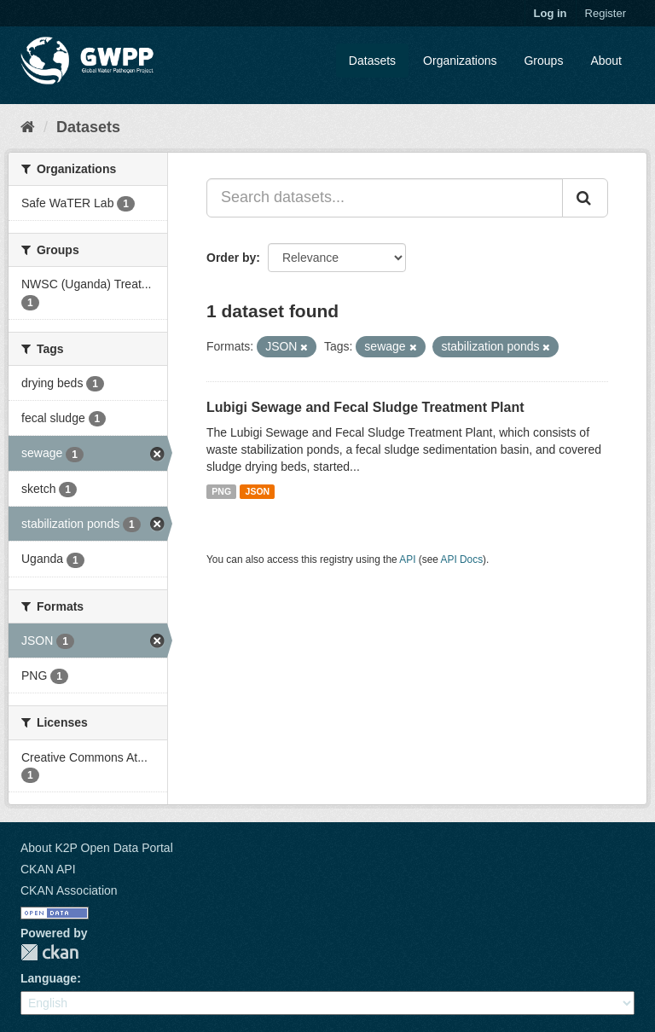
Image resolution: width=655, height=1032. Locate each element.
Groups (543, 60)
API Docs (462, 559)
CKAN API (48, 869)
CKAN (49, 952)
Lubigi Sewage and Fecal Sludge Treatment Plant (365, 407)
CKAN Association (69, 890)
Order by (231, 257)
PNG (221, 491)
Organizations (459, 60)
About (606, 60)
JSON (258, 491)
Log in (550, 13)
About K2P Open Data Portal (96, 848)
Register (605, 13)
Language (48, 978)
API (407, 559)
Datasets (372, 60)
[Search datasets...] (384, 197)
